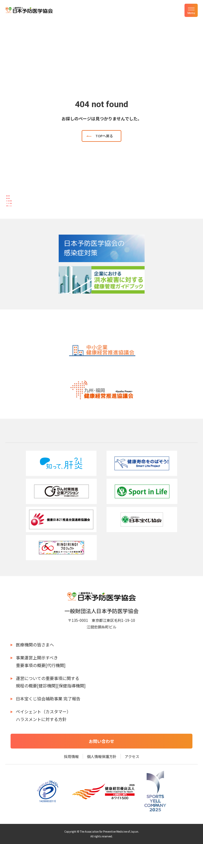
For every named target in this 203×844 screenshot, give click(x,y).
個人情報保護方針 (102, 756)
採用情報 (71, 756)
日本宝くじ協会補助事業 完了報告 (48, 698)
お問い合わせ (101, 741)
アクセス (132, 756)
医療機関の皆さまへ (35, 644)
